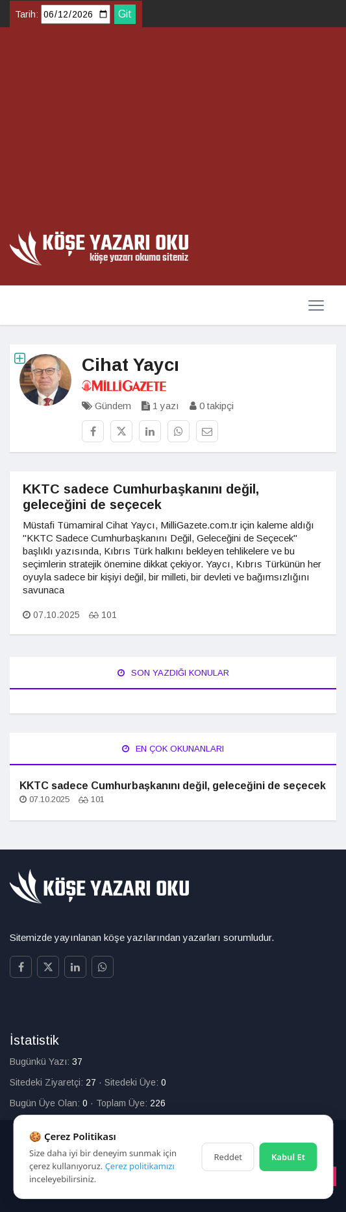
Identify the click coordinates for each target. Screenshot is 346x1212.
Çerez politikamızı (140, 1166)
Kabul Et (288, 1157)
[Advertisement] (173, 133)
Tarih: (26, 14)
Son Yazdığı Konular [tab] (173, 673)
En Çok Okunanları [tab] (173, 749)
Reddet (228, 1157)
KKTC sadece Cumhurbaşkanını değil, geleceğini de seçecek (172, 785)
